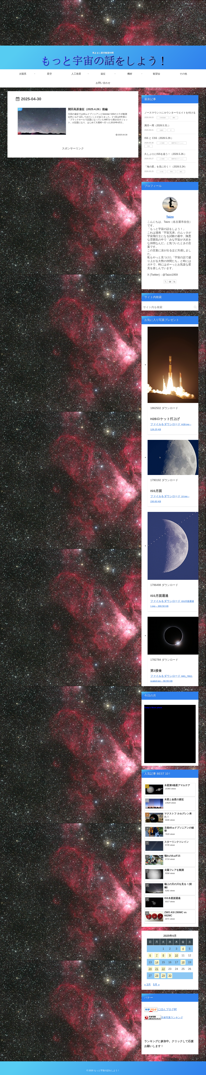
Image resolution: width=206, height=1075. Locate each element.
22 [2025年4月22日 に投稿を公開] (163, 968)
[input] (169, 307)
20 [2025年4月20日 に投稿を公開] (150, 968)
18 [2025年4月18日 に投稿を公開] (183, 962)
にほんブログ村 (167, 1009)
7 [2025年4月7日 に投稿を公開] (156, 955)
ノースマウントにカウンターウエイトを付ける (170, 112)
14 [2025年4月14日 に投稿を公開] (156, 962)
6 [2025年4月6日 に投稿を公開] (150, 955)
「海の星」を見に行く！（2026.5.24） (165, 166)
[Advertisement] (103, 23)
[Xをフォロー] (166, 282)
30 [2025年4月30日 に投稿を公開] (169, 975)
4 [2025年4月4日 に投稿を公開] (183, 948)
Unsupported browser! (170, 736)
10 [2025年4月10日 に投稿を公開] (176, 955)
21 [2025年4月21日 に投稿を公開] (156, 968)
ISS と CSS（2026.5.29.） (158, 138)
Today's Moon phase (153, 708)
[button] (195, 307)
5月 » (156, 984)
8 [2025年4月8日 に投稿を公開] (163, 955)
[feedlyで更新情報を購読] (170, 282)
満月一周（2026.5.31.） (157, 125)
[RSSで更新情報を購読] (174, 282)
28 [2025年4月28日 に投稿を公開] (156, 975)
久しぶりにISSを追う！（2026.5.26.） (165, 154)
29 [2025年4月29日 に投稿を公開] (163, 975)
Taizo (170, 216)
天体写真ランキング (172, 1017)
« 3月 (147, 984)
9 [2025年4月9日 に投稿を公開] (170, 955)
